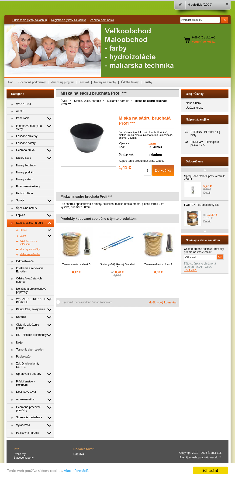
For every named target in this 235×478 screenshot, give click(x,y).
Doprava (78, 454)
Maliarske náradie (118, 101)
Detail (207, 192)
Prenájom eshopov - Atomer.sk (200, 457)
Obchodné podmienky (32, 82)
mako (152, 143)
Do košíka (163, 170)
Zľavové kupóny (24, 457)
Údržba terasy (130, 82)
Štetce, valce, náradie (87, 101)
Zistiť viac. (190, 270)
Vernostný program (62, 82)
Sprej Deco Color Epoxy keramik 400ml (204, 178)
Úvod (10, 82)
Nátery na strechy (105, 82)
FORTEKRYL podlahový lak (201, 204)
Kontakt (84, 82)
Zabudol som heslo (102, 20)
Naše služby (193, 103)
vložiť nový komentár (163, 302)
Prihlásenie (29, 20)
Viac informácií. (76, 470)
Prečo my (20, 454)
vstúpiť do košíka (203, 41)
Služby (148, 82)
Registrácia (68, 20)
